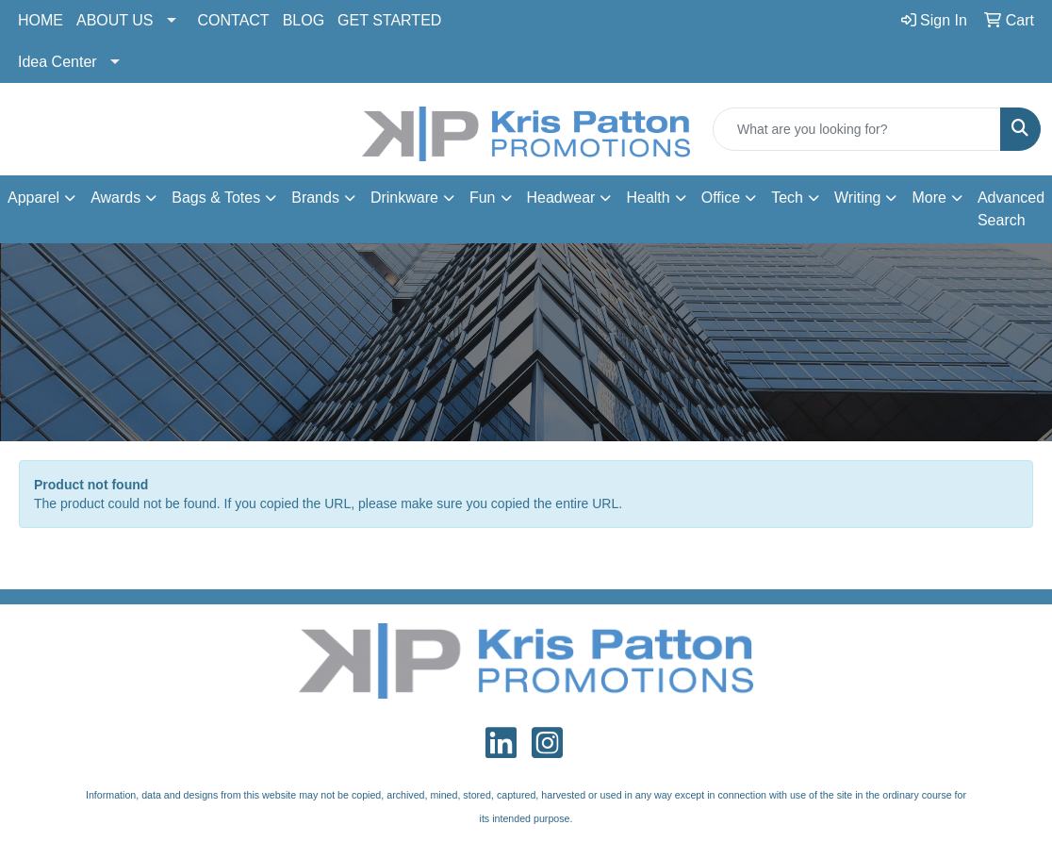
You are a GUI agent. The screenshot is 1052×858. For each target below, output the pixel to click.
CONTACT (234, 20)
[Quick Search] (857, 129)
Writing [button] (857, 198)
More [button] (928, 198)
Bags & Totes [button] (216, 198)
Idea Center (57, 62)
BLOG (303, 20)
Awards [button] (115, 198)
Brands (315, 198)
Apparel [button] (33, 198)
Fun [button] (482, 198)
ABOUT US (115, 20)
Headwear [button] (561, 198)
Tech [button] (787, 198)
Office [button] (721, 198)
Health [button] (647, 198)
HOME (40, 20)
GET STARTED (389, 20)
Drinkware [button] (404, 198)
